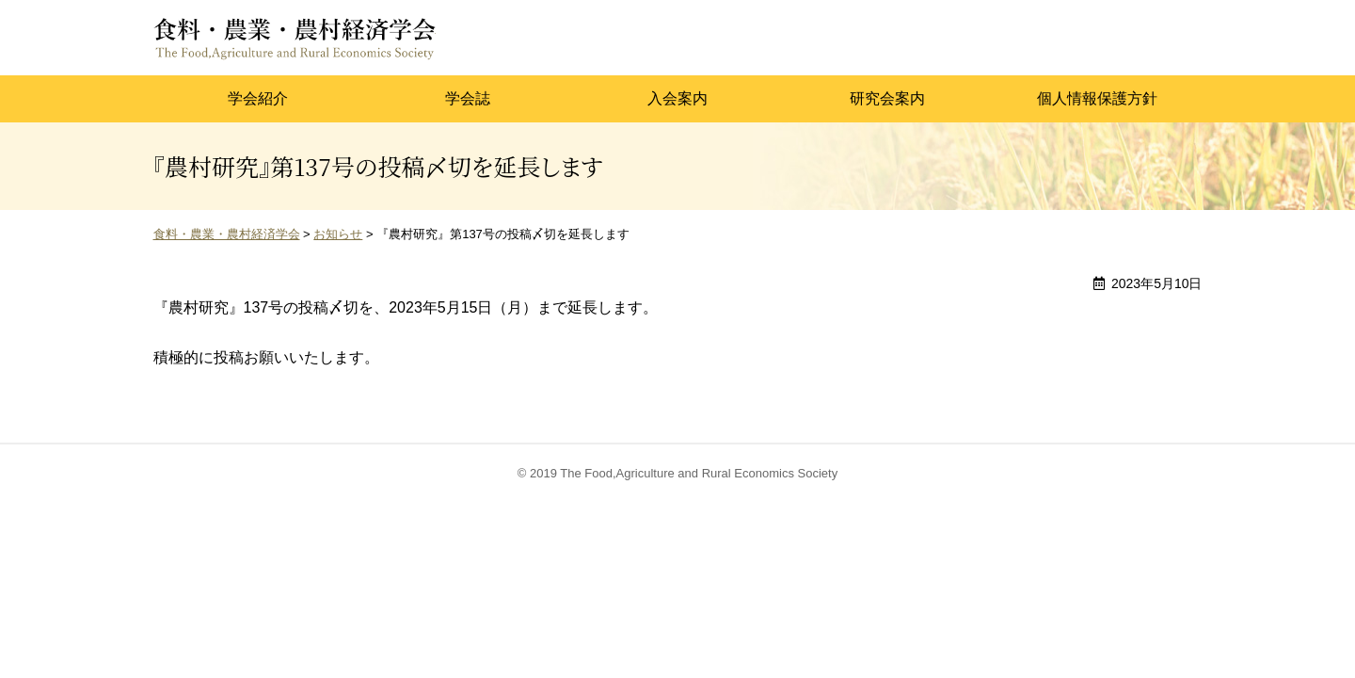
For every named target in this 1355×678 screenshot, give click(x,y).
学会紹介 (258, 98)
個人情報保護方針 (1097, 98)
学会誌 (467, 98)
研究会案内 (887, 98)
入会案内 (677, 98)
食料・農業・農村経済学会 (294, 37)
